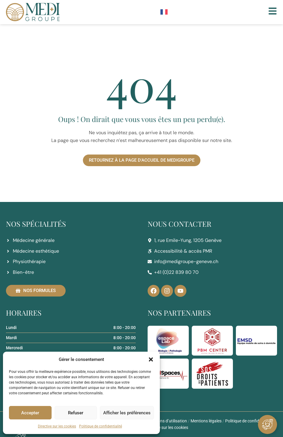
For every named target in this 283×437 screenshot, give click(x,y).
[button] (151, 359)
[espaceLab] (168, 341)
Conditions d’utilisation (166, 421)
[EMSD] (256, 341)
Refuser (75, 413)
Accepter (30, 413)
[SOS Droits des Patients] (212, 373)
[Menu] (272, 11)
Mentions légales (206, 421)
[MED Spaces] (168, 373)
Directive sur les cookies (57, 426)
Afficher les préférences (127, 413)
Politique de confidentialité (100, 426)
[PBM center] (212, 341)
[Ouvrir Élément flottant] (267, 424)
